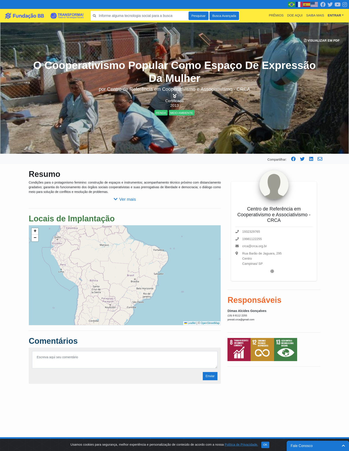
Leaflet (190, 323)
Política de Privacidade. (241, 444)
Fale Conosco (318, 446)
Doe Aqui (295, 15)
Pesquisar (198, 16)
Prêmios (276, 15)
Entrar (334, 15)
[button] (35, 231)
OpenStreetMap (210, 323)
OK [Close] (265, 444)
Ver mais (125, 199)
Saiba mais (315, 15)
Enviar (210, 376)
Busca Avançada (224, 16)
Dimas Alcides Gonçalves (246, 311)
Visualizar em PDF (322, 40)
